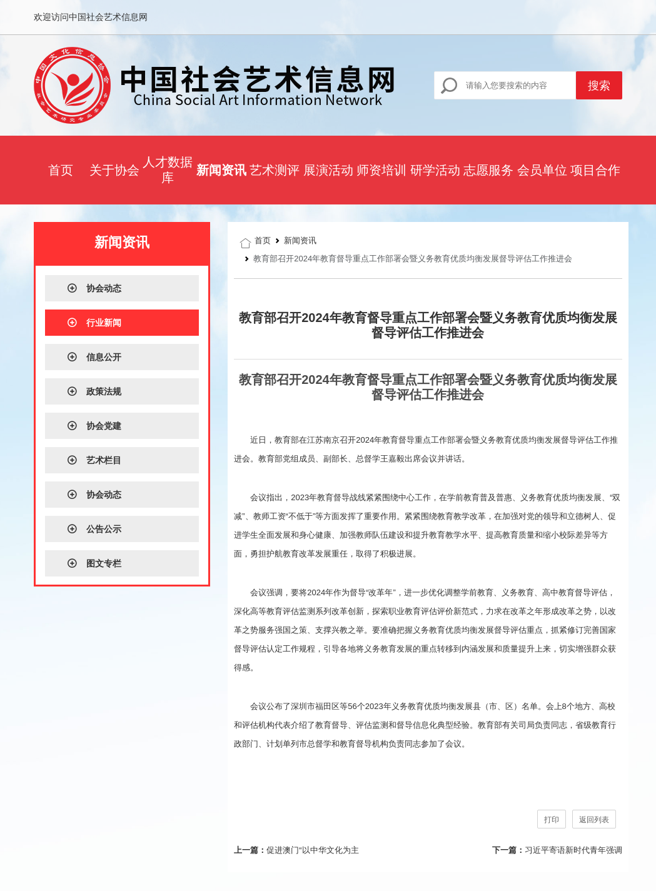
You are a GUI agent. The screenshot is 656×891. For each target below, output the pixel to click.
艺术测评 (275, 170)
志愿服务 (488, 170)
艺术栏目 (94, 460)
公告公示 (94, 529)
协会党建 (94, 426)
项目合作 (595, 170)
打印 (551, 819)
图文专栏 (94, 563)
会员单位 (542, 170)
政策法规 (94, 391)
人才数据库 (168, 169)
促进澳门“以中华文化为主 (312, 850)
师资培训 (381, 170)
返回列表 (594, 819)
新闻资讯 (221, 170)
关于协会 (114, 170)
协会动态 (94, 288)
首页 (60, 170)
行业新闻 (94, 323)
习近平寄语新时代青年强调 (573, 850)
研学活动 (435, 170)
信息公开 (94, 357)
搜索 (599, 85)
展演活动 (328, 170)
